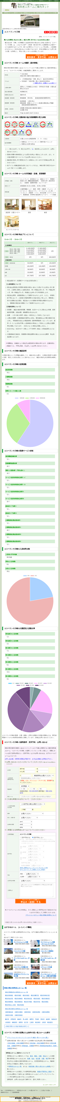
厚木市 (43, 1019)
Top (2, 1090)
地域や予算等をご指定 (44, 1071)
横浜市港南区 (19, 998)
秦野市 (32, 1019)
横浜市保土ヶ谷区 (10, 1005)
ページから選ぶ (27, 1037)
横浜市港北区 (28, 998)
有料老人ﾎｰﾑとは (21, 1090)
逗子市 (26, 1022)
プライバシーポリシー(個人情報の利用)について (41, 915)
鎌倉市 (19, 1019)
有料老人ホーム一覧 (15, 1066)
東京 (31, 1056)
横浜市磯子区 (35, 995)
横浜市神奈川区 (45, 995)
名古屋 (38, 1058)
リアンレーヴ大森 (46, 967)
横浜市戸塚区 (28, 1001)
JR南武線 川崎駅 (28, 1046)
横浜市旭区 (18, 995)
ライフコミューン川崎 (21, 942)
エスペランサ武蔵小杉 (21, 967)
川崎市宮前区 (19, 1015)
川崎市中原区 (9, 1015)
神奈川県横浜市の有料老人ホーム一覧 (16, 992)
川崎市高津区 (36, 1012)
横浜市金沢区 (9, 998)
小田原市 (7, 1022)
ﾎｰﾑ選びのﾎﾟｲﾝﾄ (33, 1090)
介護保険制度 (15, 1092)
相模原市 (14, 1022)
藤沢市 (7, 1019)
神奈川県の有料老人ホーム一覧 (15, 988)
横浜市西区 (45, 1001)
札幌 (28, 1058)
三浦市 (32, 1022)
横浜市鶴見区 (19, 1001)
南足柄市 (37, 1022)
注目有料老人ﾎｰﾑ (10, 1090)
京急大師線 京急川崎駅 (16, 1043)
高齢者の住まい (5, 1092)
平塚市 (37, 1019)
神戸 (47, 1058)
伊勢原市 (13, 1019)
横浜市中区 (37, 1001)
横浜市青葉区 (9, 995)
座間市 (21, 1022)
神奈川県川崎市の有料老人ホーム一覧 (16, 1009)
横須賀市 (50, 1022)
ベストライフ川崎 (19, 951)
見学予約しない (38, 837)
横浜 (35, 1056)
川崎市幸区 (27, 1012)
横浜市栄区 (37, 998)
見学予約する (25, 837)
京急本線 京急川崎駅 (37, 1043)
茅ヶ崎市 (25, 1019)
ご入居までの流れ (45, 1090)
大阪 (42, 1058)
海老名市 (54, 1019)
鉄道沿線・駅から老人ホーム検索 (39, 1066)
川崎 (40, 1056)
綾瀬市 (48, 1019)
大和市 (44, 1022)
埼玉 (44, 1056)
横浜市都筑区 (9, 1001)
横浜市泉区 (26, 995)
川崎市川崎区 (19, 1012)
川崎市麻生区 (9, 1012)
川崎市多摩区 (46, 1012)
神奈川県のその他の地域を (14, 1026)
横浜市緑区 (20, 1005)
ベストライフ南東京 (47, 951)
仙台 (32, 1058)
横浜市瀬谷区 (46, 998)
